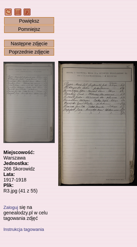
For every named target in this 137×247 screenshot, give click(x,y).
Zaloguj (10, 207)
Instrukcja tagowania (23, 229)
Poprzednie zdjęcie (29, 52)
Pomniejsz (29, 29)
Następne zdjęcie (29, 43)
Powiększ (29, 21)
